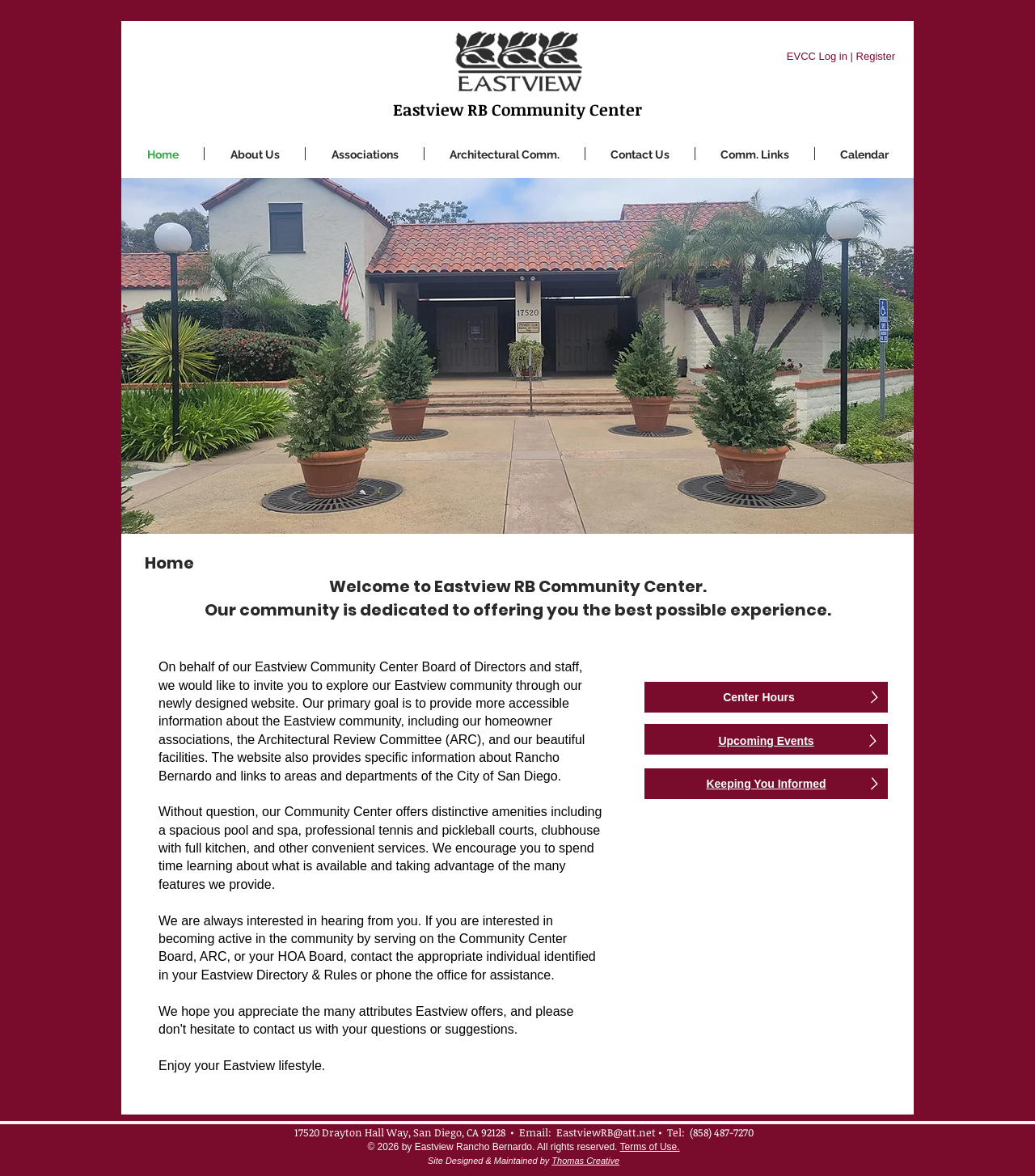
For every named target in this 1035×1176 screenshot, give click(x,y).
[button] (365, 153)
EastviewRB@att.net (606, 1132)
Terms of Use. (650, 1147)
